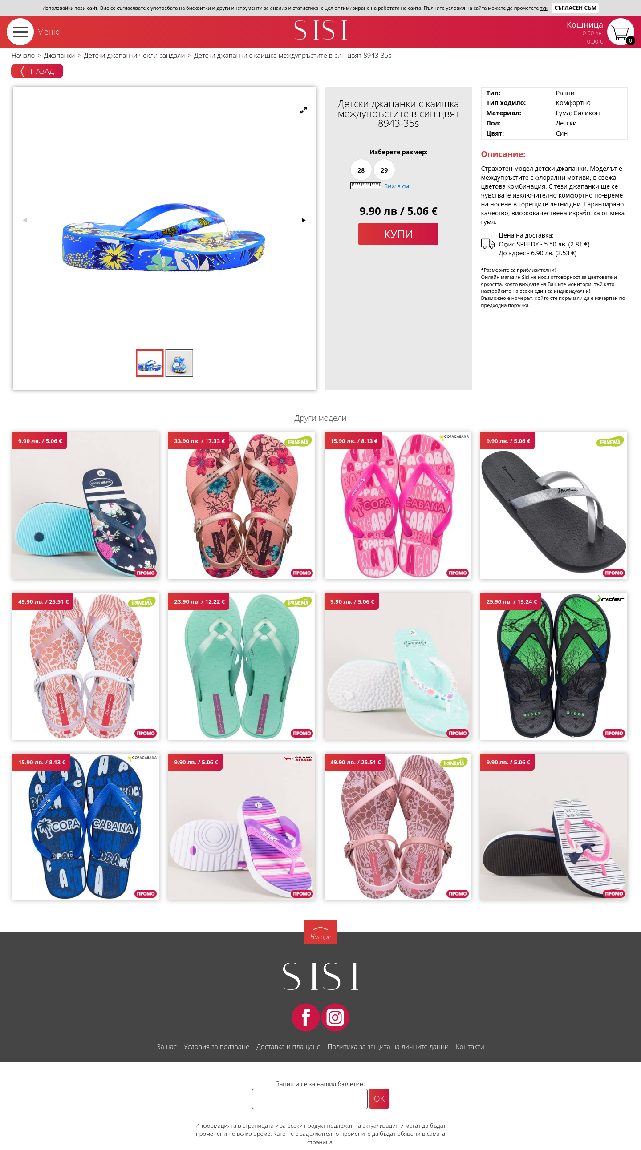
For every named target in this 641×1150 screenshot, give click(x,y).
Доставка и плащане (288, 1046)
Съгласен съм (575, 8)
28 (361, 170)
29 (384, 170)
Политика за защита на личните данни (388, 1046)
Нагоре (320, 936)
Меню (48, 31)
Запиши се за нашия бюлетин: (320, 1084)
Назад (37, 71)
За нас (166, 1046)
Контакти (470, 1046)
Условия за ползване (216, 1046)
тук (543, 7)
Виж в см (396, 186)
